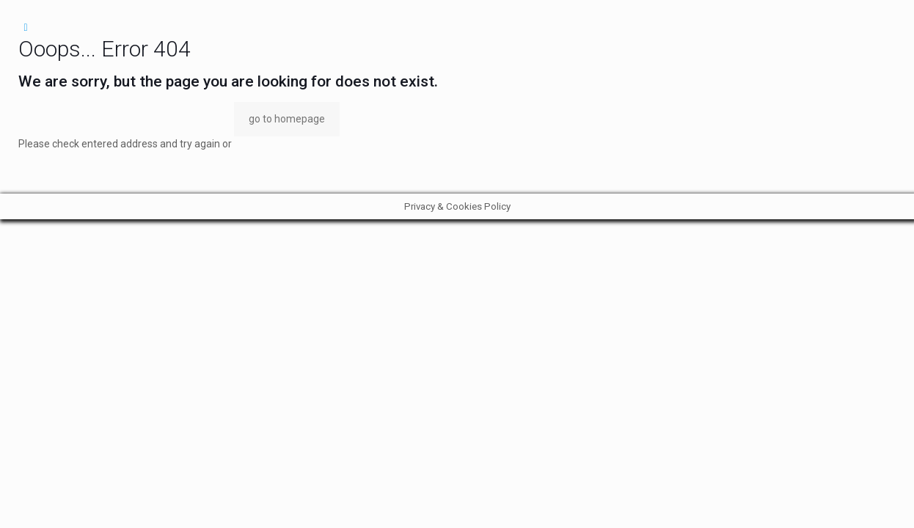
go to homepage (287, 119)
